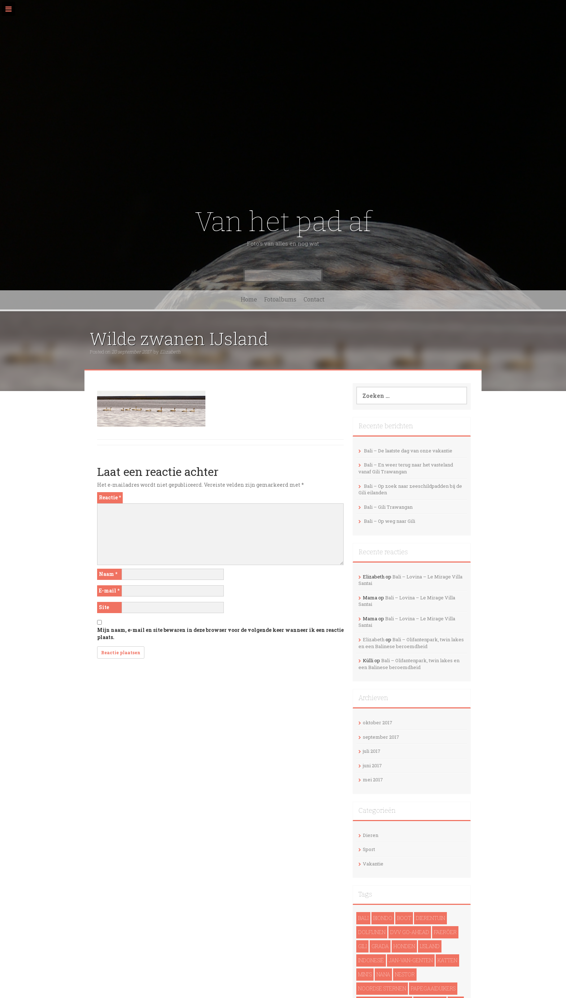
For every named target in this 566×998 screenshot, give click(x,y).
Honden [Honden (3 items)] (404, 946)
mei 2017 (373, 779)
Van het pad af (283, 221)
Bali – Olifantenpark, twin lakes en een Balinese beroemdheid (411, 643)
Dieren (370, 835)
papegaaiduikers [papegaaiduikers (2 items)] (433, 988)
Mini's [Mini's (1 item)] (365, 974)
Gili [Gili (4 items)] (362, 946)
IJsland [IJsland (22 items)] (430, 946)
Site (104, 607)
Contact (314, 299)
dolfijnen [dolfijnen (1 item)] (372, 932)
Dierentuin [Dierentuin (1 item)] (430, 918)
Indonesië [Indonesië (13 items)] (371, 960)
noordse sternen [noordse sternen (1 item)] (382, 988)
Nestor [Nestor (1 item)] (405, 974)
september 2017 (381, 737)
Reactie (110, 497)
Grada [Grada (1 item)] (380, 946)
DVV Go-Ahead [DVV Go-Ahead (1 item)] (409, 932)
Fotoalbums (280, 299)
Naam (108, 573)
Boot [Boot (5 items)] (404, 918)
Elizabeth (170, 351)
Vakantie (373, 863)
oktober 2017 (377, 722)
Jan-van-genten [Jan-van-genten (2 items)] (411, 960)
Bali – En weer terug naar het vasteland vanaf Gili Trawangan (405, 468)
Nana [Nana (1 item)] (383, 974)
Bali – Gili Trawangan (388, 507)
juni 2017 (372, 765)
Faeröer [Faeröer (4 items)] (445, 932)
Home (249, 299)
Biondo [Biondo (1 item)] (382, 918)
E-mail (109, 590)
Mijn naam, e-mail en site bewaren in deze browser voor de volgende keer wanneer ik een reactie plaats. (220, 633)
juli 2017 (371, 751)
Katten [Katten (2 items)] (447, 960)
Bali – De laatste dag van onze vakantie (408, 450)
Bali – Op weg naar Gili (389, 521)
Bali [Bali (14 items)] (363, 918)
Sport (369, 849)
